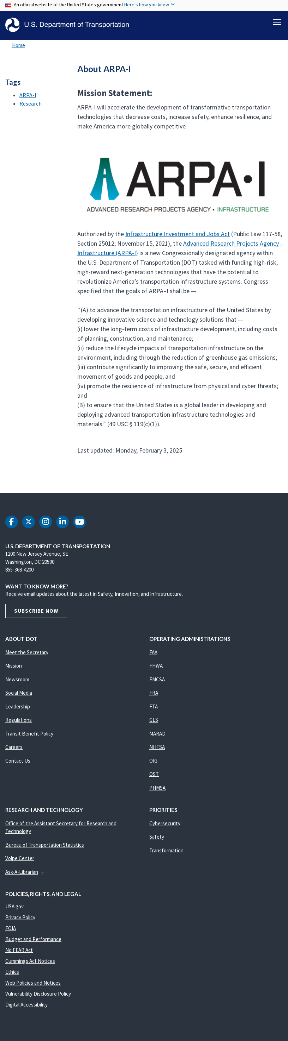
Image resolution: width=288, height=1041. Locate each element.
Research (30, 103)
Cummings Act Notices (30, 961)
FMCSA (157, 679)
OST (154, 774)
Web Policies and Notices (33, 982)
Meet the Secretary (26, 652)
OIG (153, 760)
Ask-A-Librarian (24, 872)
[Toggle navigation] (277, 21)
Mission (13, 665)
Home (18, 45)
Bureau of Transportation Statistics (44, 844)
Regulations (18, 720)
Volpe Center (19, 858)
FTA (153, 706)
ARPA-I (27, 95)
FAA (153, 652)
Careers (14, 747)
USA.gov (14, 906)
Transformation (166, 850)
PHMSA (157, 787)
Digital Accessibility (26, 1004)
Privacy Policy (20, 917)
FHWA (156, 665)
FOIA (10, 928)
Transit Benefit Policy (29, 733)
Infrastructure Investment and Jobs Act (177, 234)
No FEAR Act (19, 950)
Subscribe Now (36, 610)
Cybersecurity (164, 823)
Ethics (12, 972)
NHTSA (157, 747)
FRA (153, 692)
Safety (156, 836)
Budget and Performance (33, 939)
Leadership (17, 706)
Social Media (18, 692)
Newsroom (17, 679)
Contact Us (17, 760)
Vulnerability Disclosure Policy (38, 993)
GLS (153, 720)
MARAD (157, 733)
